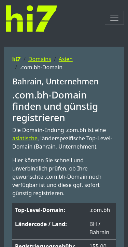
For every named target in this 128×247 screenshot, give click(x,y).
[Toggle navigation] (114, 18)
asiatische (25, 138)
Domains (39, 59)
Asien (66, 59)
